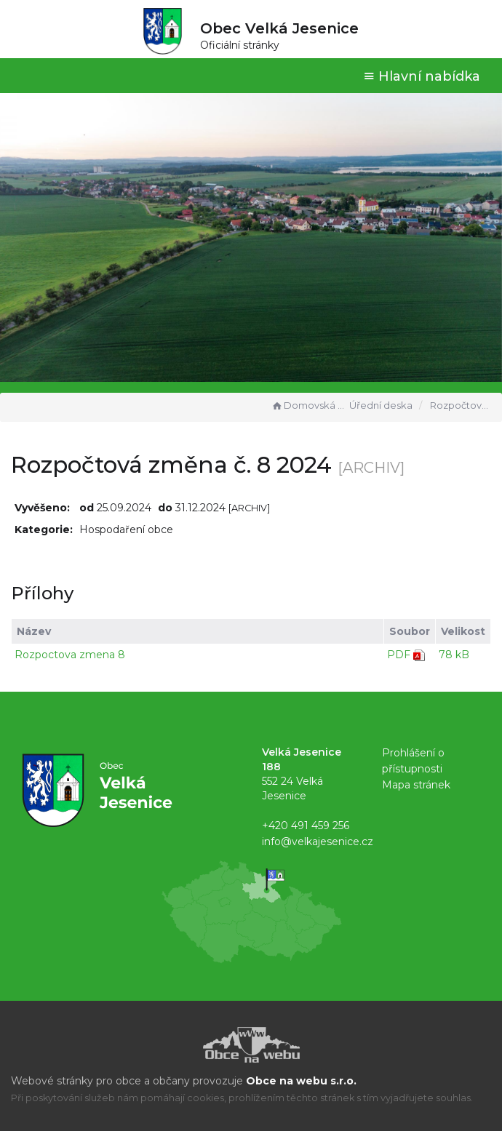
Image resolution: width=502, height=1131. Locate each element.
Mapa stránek (416, 784)
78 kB (454, 654)
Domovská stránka (308, 405)
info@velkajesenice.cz (317, 841)
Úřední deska (381, 405)
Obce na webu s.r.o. (301, 1080)
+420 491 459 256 (305, 825)
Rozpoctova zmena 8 (70, 654)
